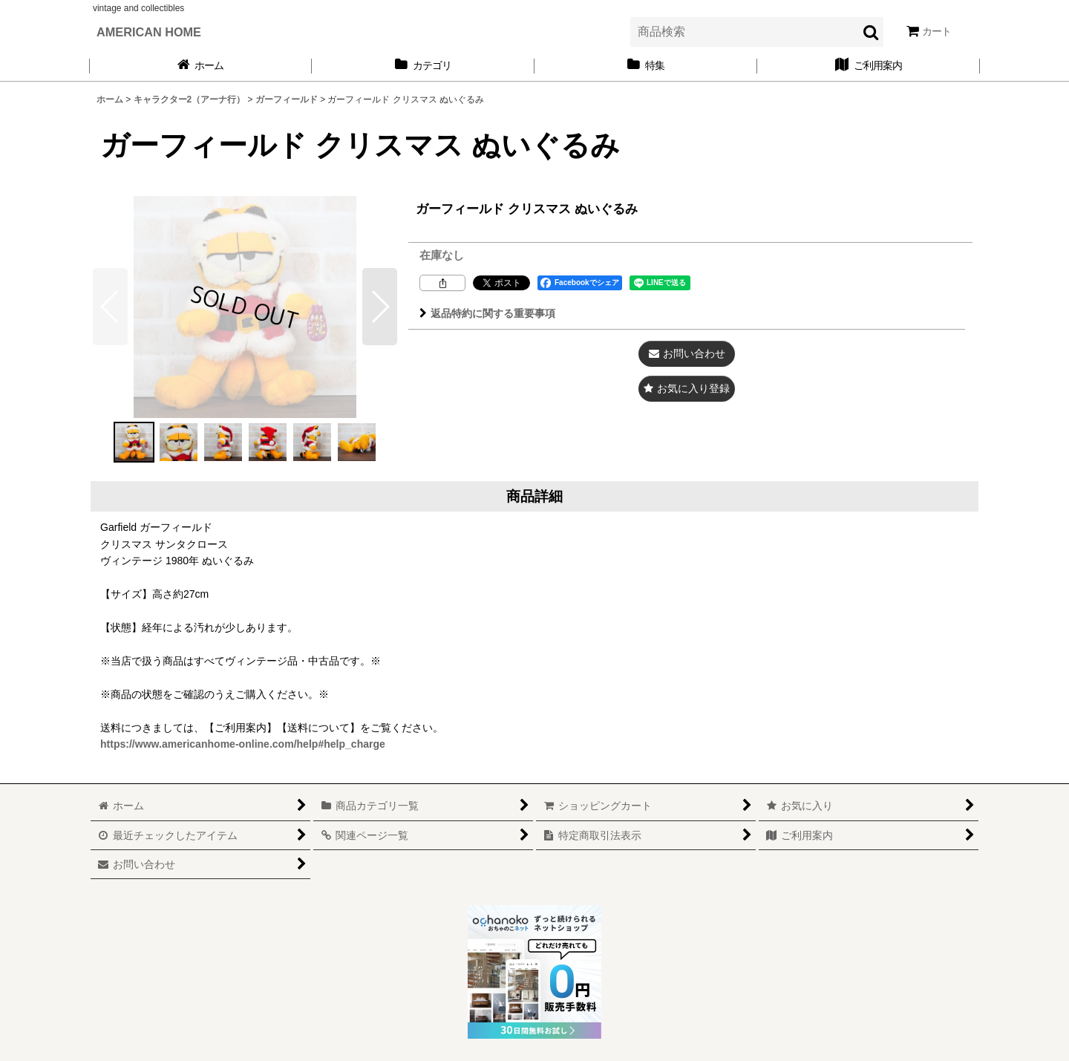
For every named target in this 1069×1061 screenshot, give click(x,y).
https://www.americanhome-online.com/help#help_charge (242, 744)
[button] (379, 306)
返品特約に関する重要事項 (487, 313)
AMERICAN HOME (149, 32)
